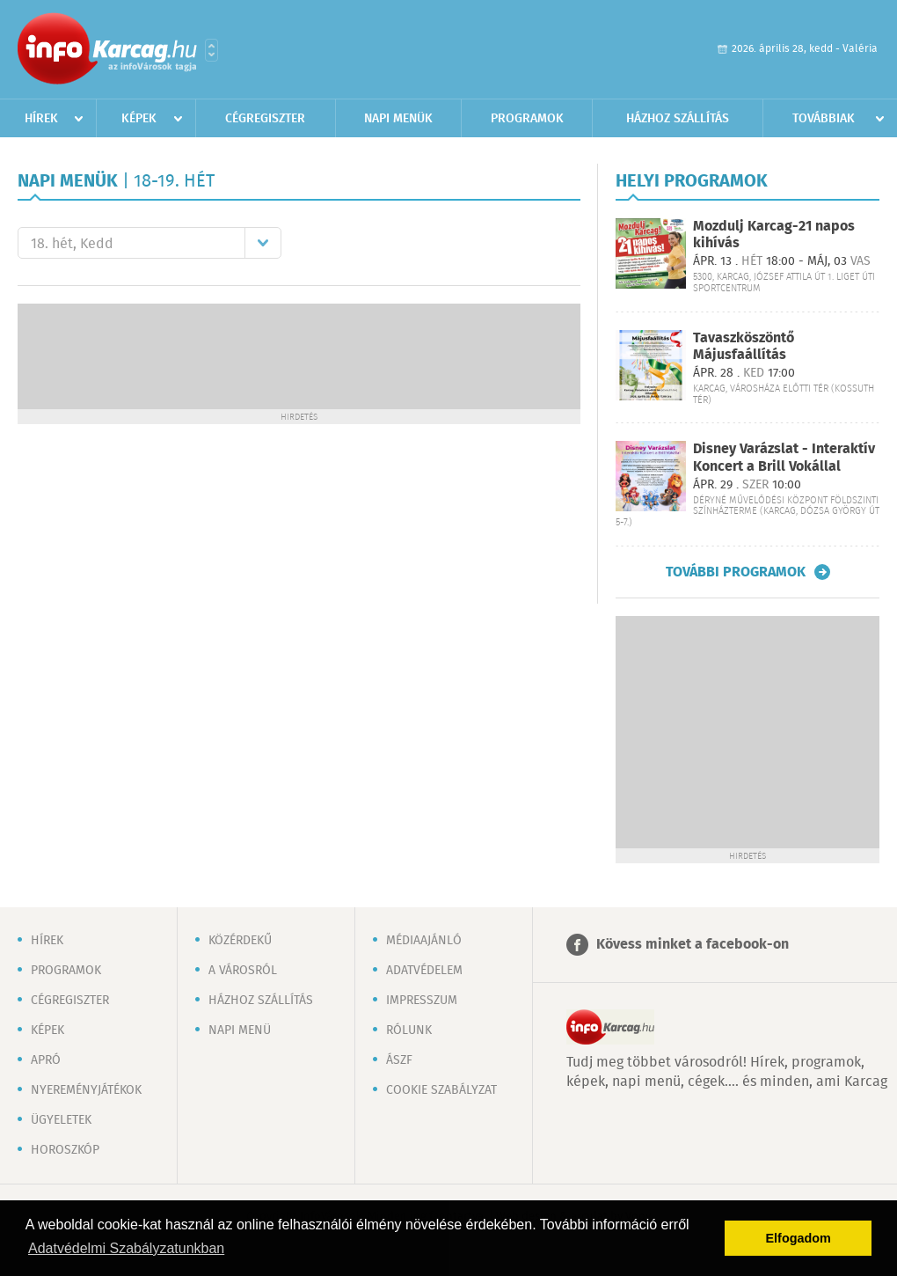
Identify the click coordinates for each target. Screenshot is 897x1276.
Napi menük (398, 118)
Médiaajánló (424, 940)
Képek (139, 118)
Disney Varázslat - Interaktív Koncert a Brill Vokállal (784, 457)
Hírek (41, 118)
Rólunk (409, 1030)
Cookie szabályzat (441, 1090)
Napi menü (239, 1030)
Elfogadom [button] (798, 1238)
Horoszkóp (65, 1150)
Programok (527, 118)
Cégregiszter (265, 118)
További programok (736, 572)
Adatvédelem (424, 970)
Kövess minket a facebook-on (692, 945)
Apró (46, 1060)
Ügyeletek (61, 1120)
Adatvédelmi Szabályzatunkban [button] (126, 1248)
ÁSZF (399, 1060)
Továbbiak (823, 118)
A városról (242, 970)
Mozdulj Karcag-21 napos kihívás (774, 235)
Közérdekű (240, 940)
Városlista (211, 50)
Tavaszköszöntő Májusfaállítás (743, 346)
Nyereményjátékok (86, 1090)
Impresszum (421, 1000)
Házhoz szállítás (677, 118)
